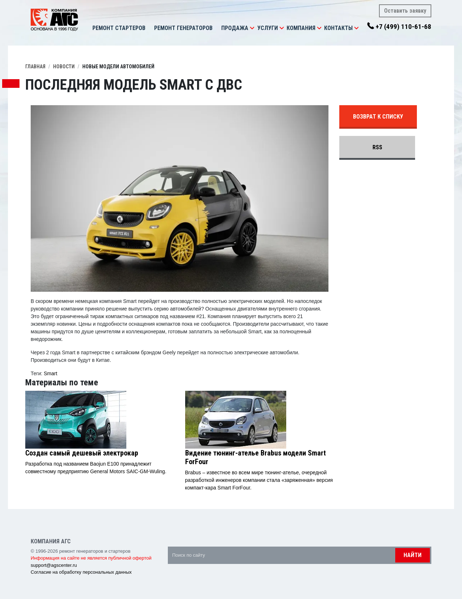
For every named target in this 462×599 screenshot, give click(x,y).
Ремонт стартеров (118, 28)
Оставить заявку (405, 10)
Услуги (267, 28)
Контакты (338, 28)
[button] (252, 28)
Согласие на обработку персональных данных (81, 572)
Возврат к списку (378, 116)
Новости (64, 66)
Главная (35, 66)
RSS (377, 147)
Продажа (234, 28)
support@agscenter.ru (54, 565)
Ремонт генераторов (183, 28)
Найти (413, 555)
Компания (301, 28)
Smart (50, 373)
